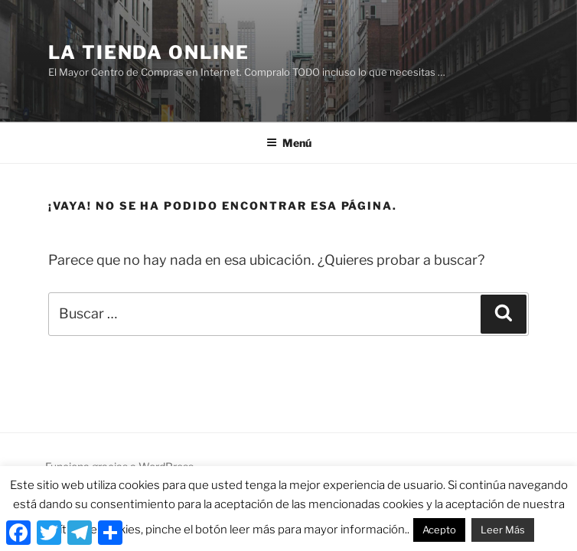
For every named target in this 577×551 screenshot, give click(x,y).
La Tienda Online (148, 52)
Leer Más (503, 529)
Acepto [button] (439, 529)
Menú (288, 142)
